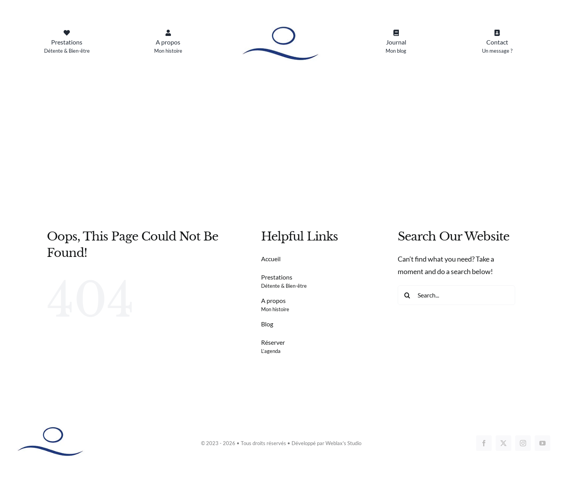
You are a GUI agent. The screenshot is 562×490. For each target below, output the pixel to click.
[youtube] (542, 443)
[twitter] (503, 443)
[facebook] (484, 443)
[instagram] (523, 443)
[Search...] (457, 295)
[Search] (407, 295)
